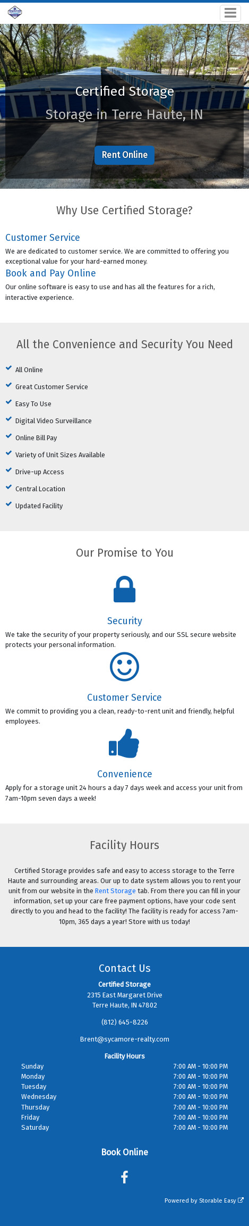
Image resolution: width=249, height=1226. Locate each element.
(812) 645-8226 (124, 1022)
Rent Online (124, 155)
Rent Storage (115, 891)
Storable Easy (221, 1200)
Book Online (124, 1152)
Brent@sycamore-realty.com (124, 1039)
